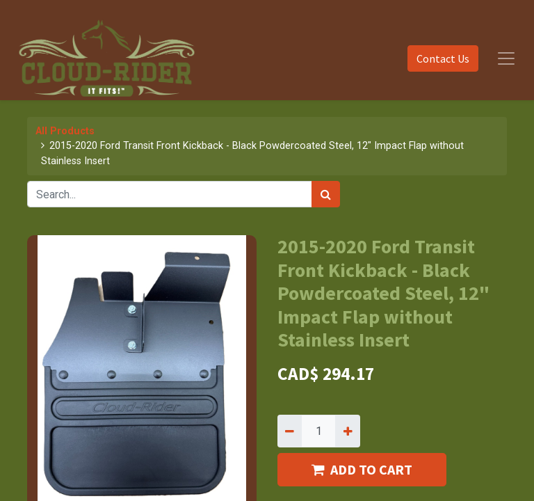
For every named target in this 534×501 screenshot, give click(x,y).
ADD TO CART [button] (362, 469)
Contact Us (442, 58)
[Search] (326, 194)
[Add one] (347, 431)
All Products (65, 131)
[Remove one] (289, 431)
